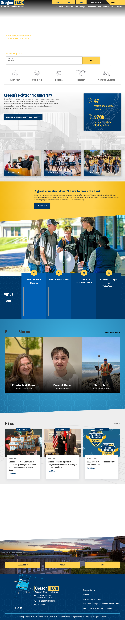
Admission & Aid (94, 6)
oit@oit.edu (41, 604)
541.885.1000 (52, 601)
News (116, 423)
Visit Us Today (107, 286)
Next (122, 36)
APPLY (62, 565)
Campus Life (108, 6)
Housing (59, 77)
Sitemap (21, 617)
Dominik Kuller (62, 385)
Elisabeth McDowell (24, 385)
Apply (58, 2)
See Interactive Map (83, 282)
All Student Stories (111, 332)
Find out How (42, 206)
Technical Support (31, 617)
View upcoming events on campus (17, 35)
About (49, 6)
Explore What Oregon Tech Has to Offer (23, 117)
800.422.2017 (42, 601)
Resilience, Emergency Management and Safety (101, 604)
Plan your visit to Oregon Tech (16, 38)
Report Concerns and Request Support (97, 608)
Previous (3, 36)
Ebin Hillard (100, 385)
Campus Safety (89, 590)
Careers (86, 595)
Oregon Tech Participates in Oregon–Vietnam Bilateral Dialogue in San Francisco (62, 464)
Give (81, 2)
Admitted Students (106, 77)
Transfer (81, 77)
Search (112, 2)
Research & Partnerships (75, 6)
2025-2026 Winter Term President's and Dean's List (101, 463)
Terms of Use (53, 617)
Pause (117, 65)
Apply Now (15, 77)
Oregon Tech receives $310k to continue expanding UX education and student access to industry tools (22, 465)
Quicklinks (95, 2)
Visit (69, 2)
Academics (58, 6)
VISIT (102, 565)
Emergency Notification (92, 599)
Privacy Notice (43, 617)
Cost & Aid (37, 77)
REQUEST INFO (22, 565)
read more (13, 473)
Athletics (119, 6)
